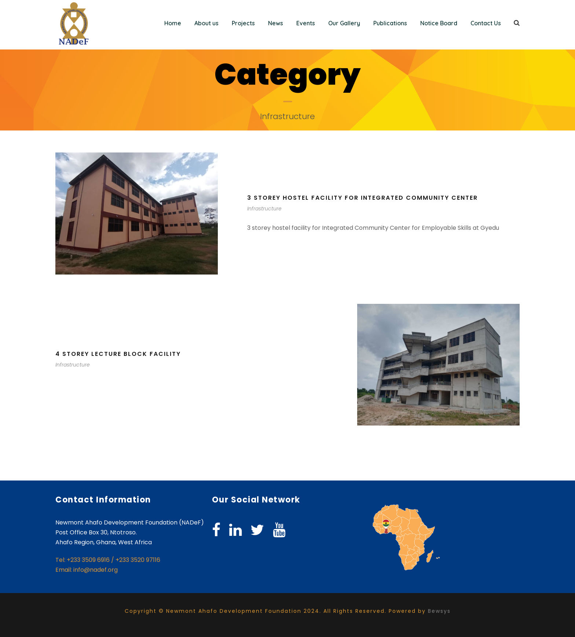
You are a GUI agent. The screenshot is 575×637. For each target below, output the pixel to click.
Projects (243, 23)
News (275, 23)
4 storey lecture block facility (118, 354)
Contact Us (485, 23)
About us (206, 23)
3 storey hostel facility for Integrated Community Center (362, 198)
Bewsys (439, 611)
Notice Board (438, 23)
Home (172, 23)
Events (305, 23)
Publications (390, 23)
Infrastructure (264, 208)
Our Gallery (344, 23)
